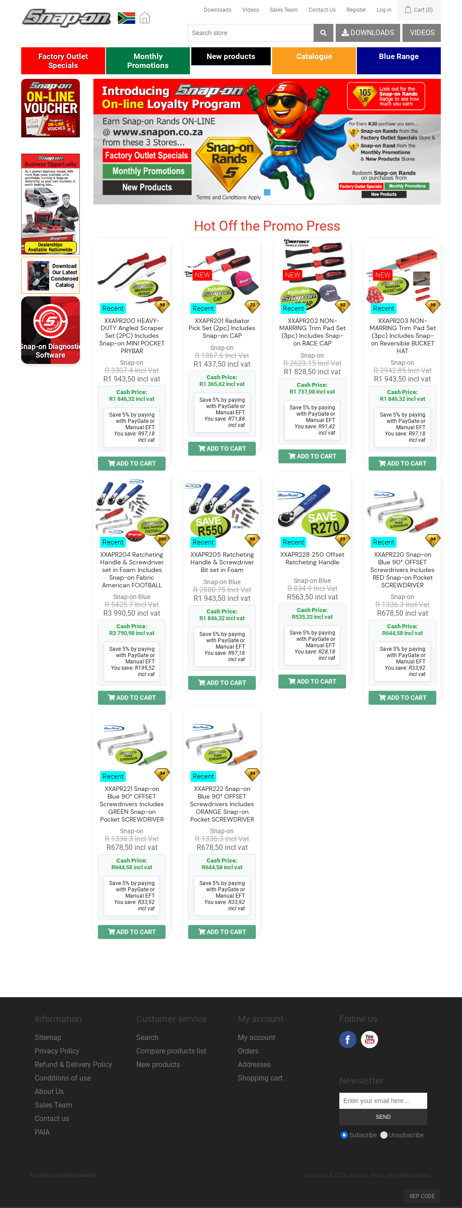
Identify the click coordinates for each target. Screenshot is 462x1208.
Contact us (52, 1118)
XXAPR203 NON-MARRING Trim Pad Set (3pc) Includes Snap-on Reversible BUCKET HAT (403, 336)
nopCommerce (77, 1175)
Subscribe (363, 1135)
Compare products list (171, 1051)
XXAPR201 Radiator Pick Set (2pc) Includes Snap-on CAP (222, 328)
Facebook (347, 1039)
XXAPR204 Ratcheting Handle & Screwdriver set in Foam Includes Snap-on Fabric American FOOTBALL (132, 570)
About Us (49, 1091)
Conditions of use (63, 1078)
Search (147, 1037)
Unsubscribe (406, 1135)
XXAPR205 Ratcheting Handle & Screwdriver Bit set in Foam (222, 562)
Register (356, 10)
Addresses (254, 1064)
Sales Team (284, 10)
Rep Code (422, 1196)
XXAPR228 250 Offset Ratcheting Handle (312, 559)
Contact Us (322, 10)
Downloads (217, 10)
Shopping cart (260, 1078)
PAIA (42, 1132)
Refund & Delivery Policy (73, 1064)
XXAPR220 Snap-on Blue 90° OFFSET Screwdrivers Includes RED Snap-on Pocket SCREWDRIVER (402, 570)
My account (256, 1037)
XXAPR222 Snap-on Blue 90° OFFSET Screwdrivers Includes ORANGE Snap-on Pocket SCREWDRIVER (222, 804)
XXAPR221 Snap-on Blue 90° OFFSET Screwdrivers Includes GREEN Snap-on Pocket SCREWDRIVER (132, 804)
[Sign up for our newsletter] (383, 1101)
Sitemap (48, 1037)
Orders (248, 1051)
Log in (384, 10)
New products (158, 1064)
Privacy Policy (57, 1051)
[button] (63, 60)
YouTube (369, 1039)
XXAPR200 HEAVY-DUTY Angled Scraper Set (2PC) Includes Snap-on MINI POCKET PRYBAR (132, 336)
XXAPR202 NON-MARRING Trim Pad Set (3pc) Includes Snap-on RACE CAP (312, 332)
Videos (250, 10)
